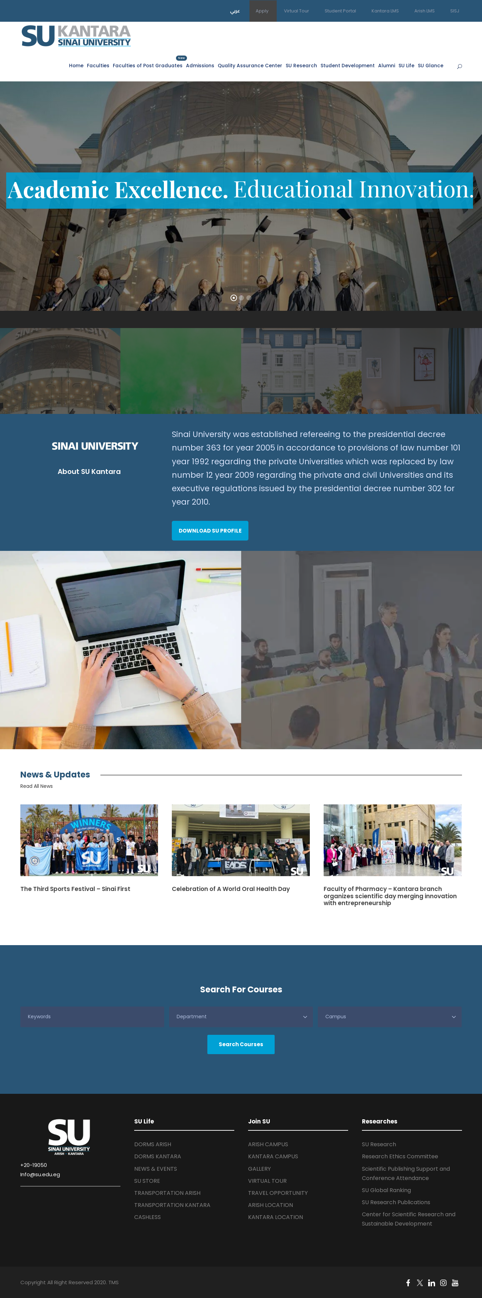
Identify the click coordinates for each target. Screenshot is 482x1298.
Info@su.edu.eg (40, 1174)
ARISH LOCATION (270, 1205)
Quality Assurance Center (250, 65)
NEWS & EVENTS (155, 1169)
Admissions (200, 65)
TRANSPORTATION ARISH (167, 1193)
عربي (235, 11)
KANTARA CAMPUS (273, 1156)
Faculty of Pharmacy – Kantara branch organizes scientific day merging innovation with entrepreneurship (390, 896)
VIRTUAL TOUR (267, 1181)
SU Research (301, 65)
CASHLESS (147, 1217)
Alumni (386, 65)
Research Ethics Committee (400, 1156)
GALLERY (259, 1169)
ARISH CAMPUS (268, 1144)
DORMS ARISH (152, 1144)
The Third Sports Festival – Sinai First (75, 889)
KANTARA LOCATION (275, 1217)
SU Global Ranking (386, 1190)
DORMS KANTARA (157, 1156)
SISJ (454, 11)
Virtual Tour (296, 11)
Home (76, 65)
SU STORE (147, 1181)
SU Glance (430, 65)
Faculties (98, 65)
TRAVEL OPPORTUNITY (278, 1193)
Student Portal (340, 11)
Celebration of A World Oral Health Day (231, 889)
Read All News (36, 786)
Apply (262, 11)
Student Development (348, 65)
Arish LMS (424, 11)
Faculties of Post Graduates (148, 65)
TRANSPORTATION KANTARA (172, 1205)
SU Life (406, 65)
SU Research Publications (396, 1202)
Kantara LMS (385, 11)
